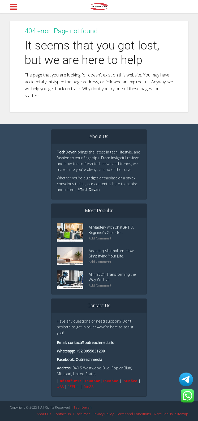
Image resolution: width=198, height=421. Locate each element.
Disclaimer (81, 413)
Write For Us (163, 413)
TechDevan (83, 407)
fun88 (88, 386)
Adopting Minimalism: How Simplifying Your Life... (111, 253)
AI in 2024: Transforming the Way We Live (112, 277)
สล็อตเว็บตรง (70, 380)
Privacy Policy (103, 413)
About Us (44, 413)
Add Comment (100, 238)
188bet (74, 386)
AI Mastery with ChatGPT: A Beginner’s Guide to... (111, 230)
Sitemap (181, 413)
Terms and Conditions (133, 413)
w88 (60, 386)
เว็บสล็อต (92, 380)
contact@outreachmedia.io (91, 342)
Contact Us (62, 413)
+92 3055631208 (90, 351)
